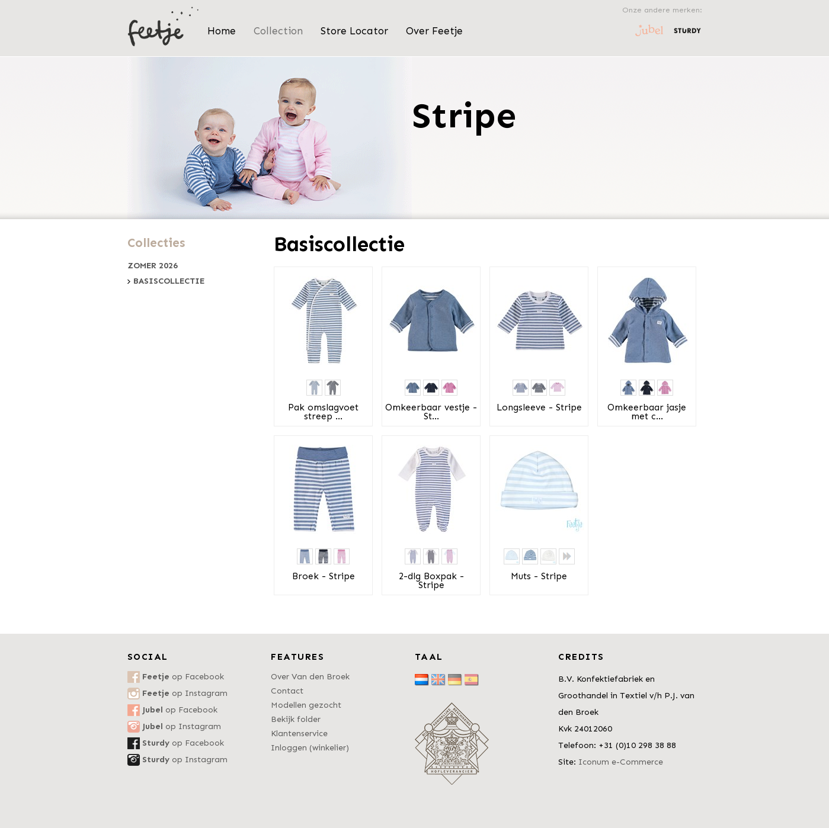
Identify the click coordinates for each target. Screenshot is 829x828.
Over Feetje (434, 31)
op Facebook (183, 677)
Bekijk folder (296, 719)
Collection (278, 31)
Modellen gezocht (306, 705)
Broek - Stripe (323, 576)
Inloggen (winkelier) (310, 748)
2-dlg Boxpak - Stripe (431, 580)
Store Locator (354, 31)
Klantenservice (299, 733)
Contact (287, 691)
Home (221, 31)
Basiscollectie (168, 281)
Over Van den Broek (310, 677)
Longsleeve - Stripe (539, 407)
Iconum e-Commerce (620, 762)
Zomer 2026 (152, 266)
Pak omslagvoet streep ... (323, 412)
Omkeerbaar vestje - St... (431, 412)
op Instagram (185, 693)
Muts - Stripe (539, 576)
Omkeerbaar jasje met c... (646, 412)
